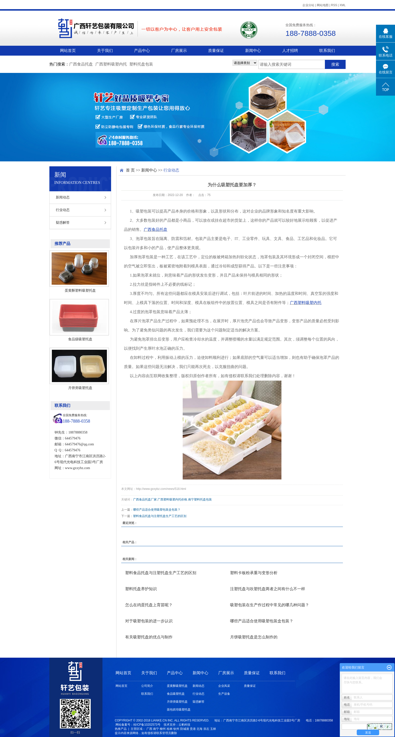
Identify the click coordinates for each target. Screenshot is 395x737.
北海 (199, 729)
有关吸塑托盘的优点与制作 (149, 637)
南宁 (156, 729)
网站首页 (68, 50)
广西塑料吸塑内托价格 (172, 499)
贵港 (193, 729)
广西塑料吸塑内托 (111, 64)
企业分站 (308, 5)
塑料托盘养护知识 (141, 589)
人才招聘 (290, 50)
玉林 (213, 729)
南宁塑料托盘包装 (200, 499)
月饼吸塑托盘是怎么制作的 (253, 637)
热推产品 (121, 729)
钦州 (176, 729)
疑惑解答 (63, 222)
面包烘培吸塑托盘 (179, 709)
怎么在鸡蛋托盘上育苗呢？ (149, 605)
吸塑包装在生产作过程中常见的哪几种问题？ (269, 605)
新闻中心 (253, 50)
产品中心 (142, 50)
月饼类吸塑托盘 (80, 388)
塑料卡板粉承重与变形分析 (253, 573)
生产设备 (224, 693)
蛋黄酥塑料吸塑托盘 (80, 290)
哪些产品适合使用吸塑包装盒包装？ (156, 509)
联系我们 (327, 50)
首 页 (130, 170)
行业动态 (63, 210)
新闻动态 (63, 197)
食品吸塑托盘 (176, 693)
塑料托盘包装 (141, 64)
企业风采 (224, 686)
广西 (149, 729)
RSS (334, 5)
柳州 (163, 729)
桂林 (170, 729)
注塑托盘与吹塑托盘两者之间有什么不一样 (267, 589)
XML (342, 5)
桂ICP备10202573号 (146, 724)
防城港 (184, 729)
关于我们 (105, 50)
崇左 (206, 729)
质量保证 (216, 50)
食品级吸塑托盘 (80, 339)
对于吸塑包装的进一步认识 (149, 621)
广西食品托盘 (81, 64)
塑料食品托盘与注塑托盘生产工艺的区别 (159, 516)
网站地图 (323, 5)
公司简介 (147, 686)
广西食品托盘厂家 (145, 499)
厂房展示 (179, 50)
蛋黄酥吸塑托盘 (177, 686)
